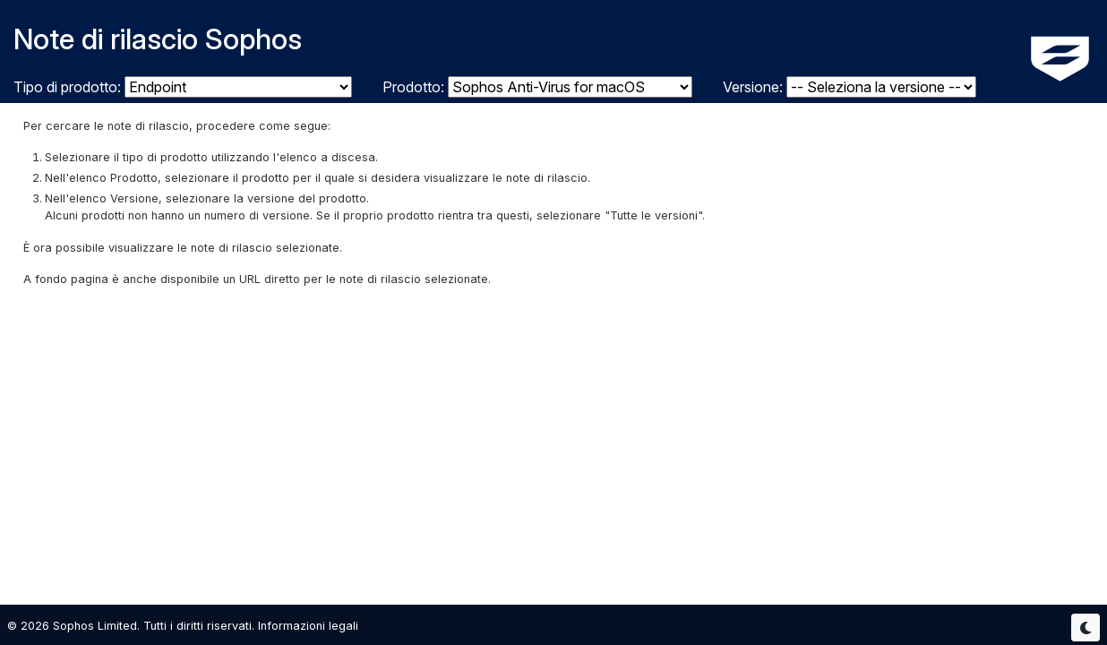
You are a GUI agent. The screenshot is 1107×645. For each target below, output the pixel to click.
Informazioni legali (308, 625)
